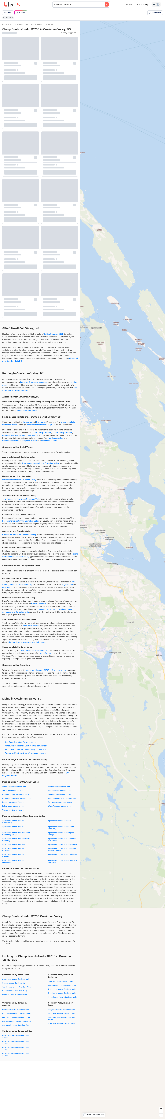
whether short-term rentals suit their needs (26, 642)
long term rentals (29, 441)
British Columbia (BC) (53, 334)
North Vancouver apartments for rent (16, 794)
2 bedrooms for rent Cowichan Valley (62, 989)
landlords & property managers (33, 382)
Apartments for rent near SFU (59, 821)
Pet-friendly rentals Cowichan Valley (16, 1017)
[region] (122, 570)
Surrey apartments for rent (12, 790)
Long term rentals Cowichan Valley (61, 1009)
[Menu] (156, 4)
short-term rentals (31, 626)
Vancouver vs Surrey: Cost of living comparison (25, 749)
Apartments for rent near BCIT (13, 827)
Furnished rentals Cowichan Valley (15, 1009)
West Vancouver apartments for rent (62, 798)
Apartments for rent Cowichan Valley (16, 979)
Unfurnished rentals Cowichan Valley (16, 1013)
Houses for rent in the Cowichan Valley (19, 480)
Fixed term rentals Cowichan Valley (61, 1023)
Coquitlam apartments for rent (59, 794)
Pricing (128, 4)
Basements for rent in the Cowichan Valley (20, 521)
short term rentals (49, 441)
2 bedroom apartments (62, 432)
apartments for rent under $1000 (41, 425)
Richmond (40, 422)
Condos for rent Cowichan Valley (14, 983)
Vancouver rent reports (26, 410)
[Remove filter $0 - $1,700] (12, 18)
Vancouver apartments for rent (14, 787)
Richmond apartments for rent (59, 790)
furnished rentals (56, 438)
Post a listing (142, 4)
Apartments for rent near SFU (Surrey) (62, 844)
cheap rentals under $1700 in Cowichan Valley (46, 670)
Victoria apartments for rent (12, 810)
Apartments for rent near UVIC (14, 844)
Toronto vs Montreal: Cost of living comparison (25, 753)
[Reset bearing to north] (161, 1115)
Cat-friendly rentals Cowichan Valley (16, 1025)
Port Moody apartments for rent (60, 802)
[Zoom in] (161, 1108)
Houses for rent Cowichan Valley (14, 991)
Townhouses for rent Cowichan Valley (16, 987)
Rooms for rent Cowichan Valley (14, 995)
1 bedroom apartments (41, 432)
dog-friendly (67, 584)
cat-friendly (7, 587)
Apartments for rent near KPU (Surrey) (62, 854)
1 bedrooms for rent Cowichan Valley (62, 985)
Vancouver (27, 422)
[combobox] (54, 4)
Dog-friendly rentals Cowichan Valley (16, 1021)
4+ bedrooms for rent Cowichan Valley (63, 997)
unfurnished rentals (10, 441)
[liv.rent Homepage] (9, 4)
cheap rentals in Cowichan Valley (34, 650)
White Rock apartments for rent (60, 806)
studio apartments (30, 435)
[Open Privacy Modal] (18, 5)
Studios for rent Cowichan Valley (60, 981)
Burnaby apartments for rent (59, 787)
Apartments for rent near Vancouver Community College (16, 834)
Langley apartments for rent (12, 802)
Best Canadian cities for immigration (20, 742)
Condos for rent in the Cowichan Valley (19, 534)
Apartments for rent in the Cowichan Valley (40, 463)
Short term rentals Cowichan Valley (61, 1013)
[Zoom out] (161, 1111)
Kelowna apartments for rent (13, 806)
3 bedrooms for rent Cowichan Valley (62, 993)
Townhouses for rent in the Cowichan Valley (21, 499)
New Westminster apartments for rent (16, 798)
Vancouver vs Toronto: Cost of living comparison (26, 746)
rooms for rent (45, 653)
